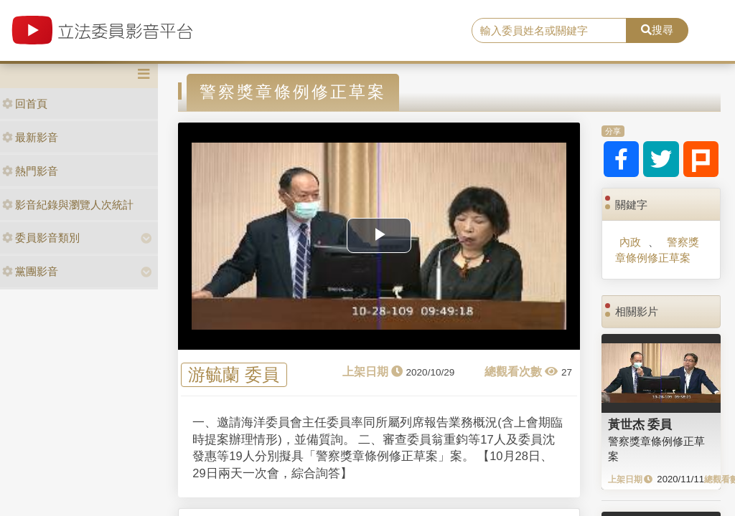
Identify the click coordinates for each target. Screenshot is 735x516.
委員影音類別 (41, 237)
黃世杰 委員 (640, 424)
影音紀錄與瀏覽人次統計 (68, 205)
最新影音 (30, 137)
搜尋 (657, 30)
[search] (549, 31)
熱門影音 (30, 171)
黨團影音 (30, 271)
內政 (630, 242)
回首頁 (24, 103)
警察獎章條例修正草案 (656, 249)
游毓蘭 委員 (233, 375)
